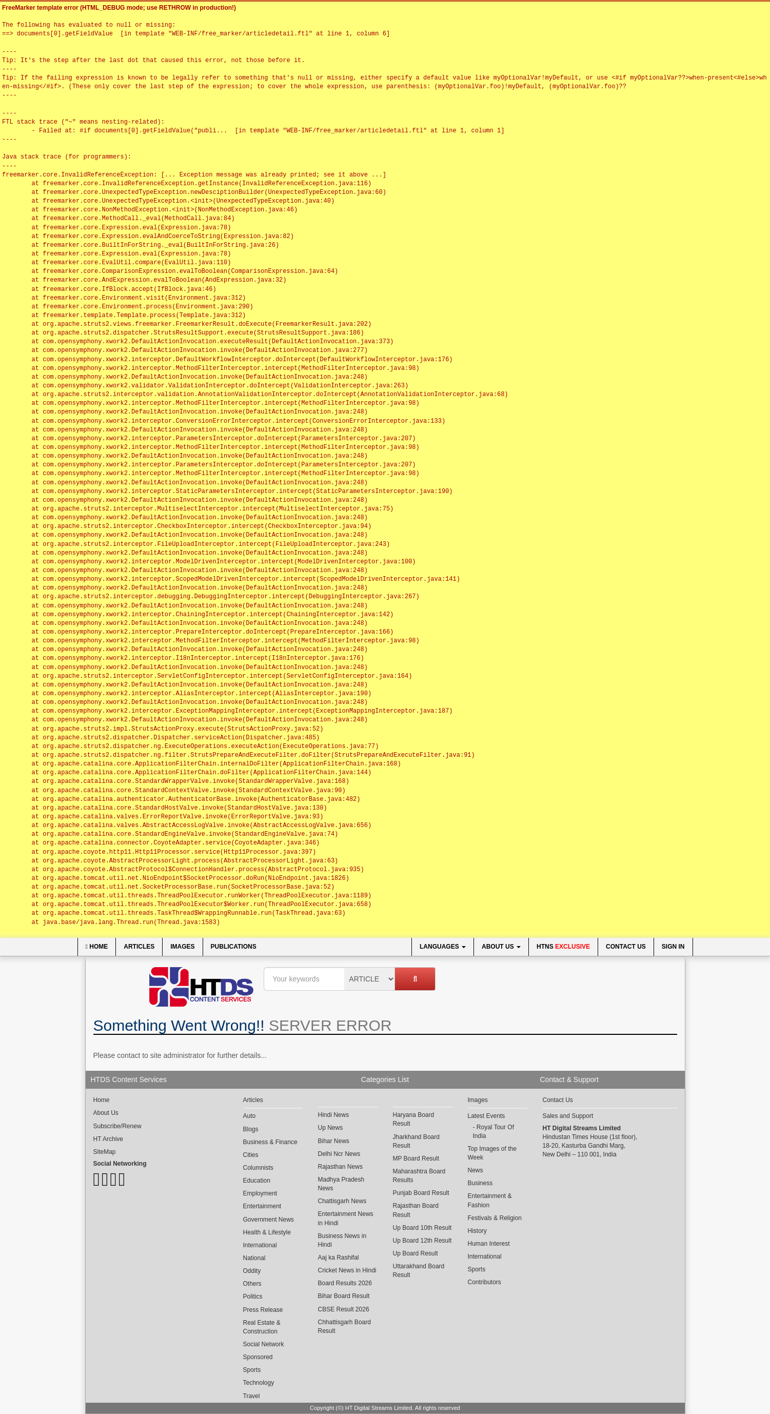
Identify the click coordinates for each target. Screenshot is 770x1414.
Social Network (263, 1344)
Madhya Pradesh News (341, 1184)
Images (182, 946)
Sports (252, 1369)
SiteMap (104, 1151)
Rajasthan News (340, 1166)
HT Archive (108, 1139)
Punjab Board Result (421, 1192)
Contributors (484, 1282)
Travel (251, 1396)
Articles (139, 946)
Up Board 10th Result (422, 1227)
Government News (268, 1219)
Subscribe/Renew (117, 1126)
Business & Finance (270, 1142)
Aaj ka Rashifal (338, 1257)
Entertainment (262, 1206)
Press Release (263, 1309)
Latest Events (486, 1116)
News (475, 1170)
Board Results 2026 (345, 1283)
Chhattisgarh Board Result (344, 1326)
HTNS (563, 946)
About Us (501, 946)
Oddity (252, 1270)
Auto (249, 1116)
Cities (251, 1154)
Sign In (673, 946)
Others (252, 1283)
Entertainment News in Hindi (345, 1218)
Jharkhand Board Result (416, 1141)
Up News (330, 1127)
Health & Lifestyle (267, 1232)
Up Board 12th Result (422, 1240)
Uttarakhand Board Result (419, 1271)
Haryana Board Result (414, 1119)
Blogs (251, 1129)
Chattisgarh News (342, 1201)
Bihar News (333, 1141)
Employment (260, 1193)
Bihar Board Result (344, 1296)
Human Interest (489, 1243)
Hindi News (333, 1114)
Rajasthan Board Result (416, 1210)
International (260, 1245)
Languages (443, 946)
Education (256, 1180)
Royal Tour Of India (494, 1132)
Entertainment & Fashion (490, 1200)
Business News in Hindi (342, 1240)
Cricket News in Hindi (347, 1270)
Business (480, 1183)
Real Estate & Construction (262, 1327)
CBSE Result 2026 (343, 1309)
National (254, 1258)
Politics (253, 1296)
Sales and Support (568, 1116)
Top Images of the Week (492, 1153)
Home (97, 946)
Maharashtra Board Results (419, 1176)
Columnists (258, 1167)
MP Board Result (416, 1158)
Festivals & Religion (495, 1218)
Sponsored (258, 1357)
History (477, 1230)
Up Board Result (415, 1253)
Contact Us (626, 946)
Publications (233, 946)
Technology (258, 1382)
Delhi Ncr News (339, 1153)
